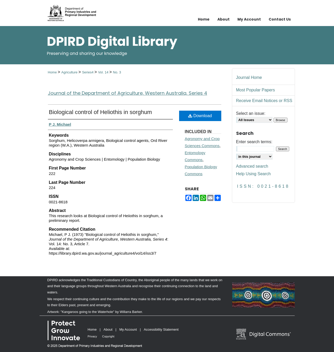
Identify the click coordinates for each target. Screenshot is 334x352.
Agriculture (70, 72)
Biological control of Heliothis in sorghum (100, 112)
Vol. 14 (103, 72)
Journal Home (249, 77)
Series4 (88, 72)
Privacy (92, 336)
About (108, 329)
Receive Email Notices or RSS (264, 100)
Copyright (108, 336)
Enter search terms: (254, 142)
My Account (128, 329)
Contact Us (280, 19)
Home (53, 72)
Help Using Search (253, 174)
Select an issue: (251, 113)
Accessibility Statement (161, 329)
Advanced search (252, 166)
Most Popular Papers (255, 90)
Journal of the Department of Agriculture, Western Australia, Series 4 (127, 93)
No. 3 (117, 72)
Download (200, 116)
